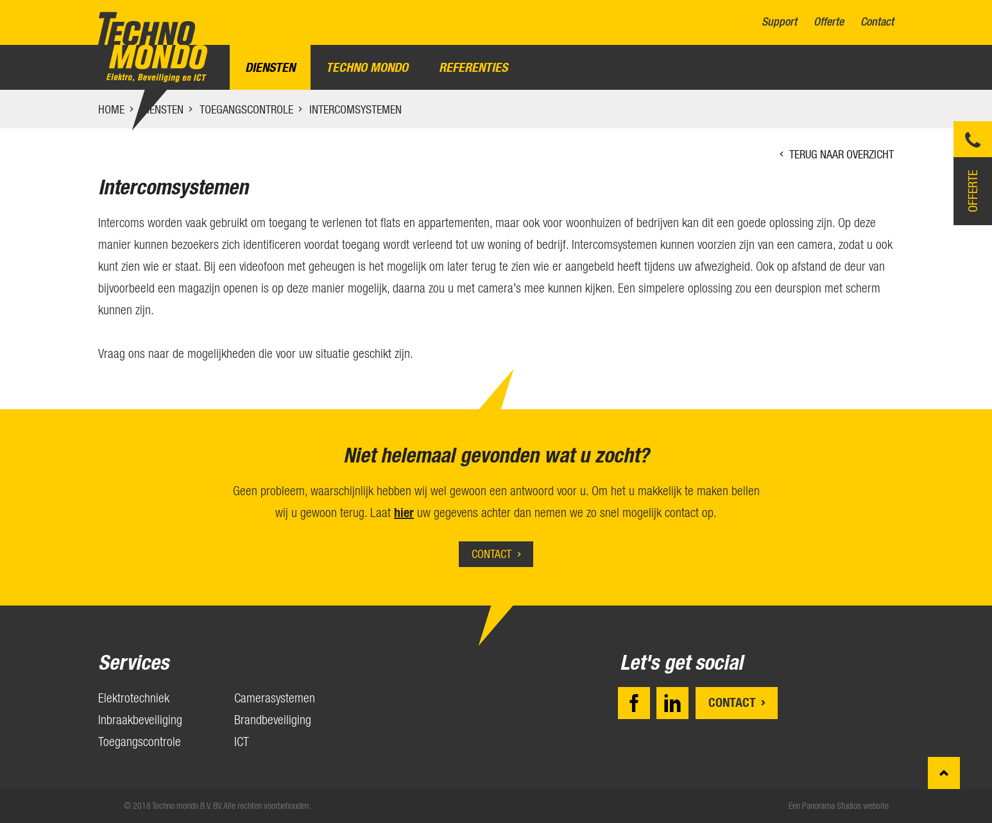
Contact (877, 22)
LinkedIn (672, 703)
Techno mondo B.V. (152, 47)
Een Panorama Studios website (839, 806)
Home (111, 109)
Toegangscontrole (246, 109)
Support (779, 22)
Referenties (473, 67)
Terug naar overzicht (841, 154)
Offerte (829, 22)
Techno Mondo (367, 67)
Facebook (634, 703)
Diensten (270, 67)
